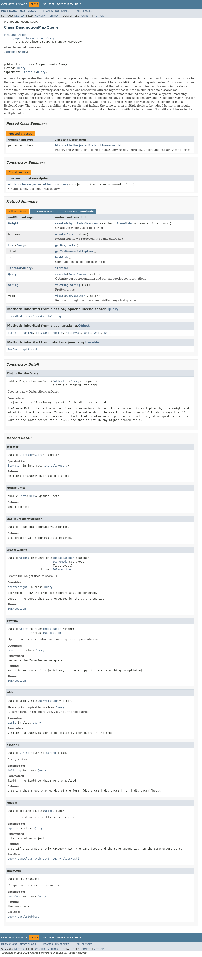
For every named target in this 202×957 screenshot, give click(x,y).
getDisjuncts (65, 245)
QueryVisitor (75, 295)
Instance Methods (46, 211)
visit (59, 295)
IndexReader (77, 274)
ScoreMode (124, 223)
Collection (50, 184)
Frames (48, 11)
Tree (52, 4)
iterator (61, 268)
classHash (15, 316)
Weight (13, 223)
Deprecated (65, 4)
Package (21, 4)
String (13, 285)
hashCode (61, 257)
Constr (40, 15)
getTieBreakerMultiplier (74, 251)
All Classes (84, 11)
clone (12, 332)
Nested (19, 15)
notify (58, 332)
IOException (62, 569)
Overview (7, 4)
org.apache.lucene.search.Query (32, 38)
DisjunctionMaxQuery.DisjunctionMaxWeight (88, 145)
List (11, 245)
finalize (26, 332)
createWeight (65, 223)
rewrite (61, 274)
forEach (13, 349)
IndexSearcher (87, 223)
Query (23, 51)
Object (72, 234)
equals (60, 234)
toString (61, 285)
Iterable (10, 51)
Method (52, 15)
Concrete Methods (79, 211)
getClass (42, 332)
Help (78, 4)
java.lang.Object (15, 34)
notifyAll (73, 332)
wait (87, 332)
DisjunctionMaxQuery (24, 184)
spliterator (32, 349)
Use (43, 4)
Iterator (15, 268)
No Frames (62, 11)
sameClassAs (35, 316)
